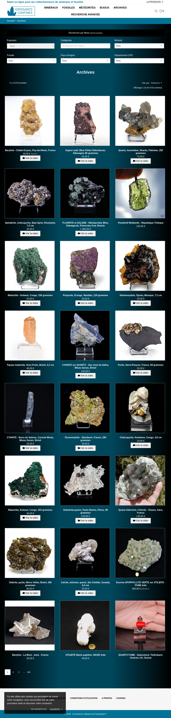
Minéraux (51, 7)
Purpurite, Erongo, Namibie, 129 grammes (85, 295)
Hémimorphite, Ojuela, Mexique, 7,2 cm (141, 295)
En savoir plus (38, 709)
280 (28, 672)
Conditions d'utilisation (83, 698)
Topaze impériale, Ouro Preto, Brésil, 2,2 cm (30, 365)
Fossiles (68, 7)
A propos (107, 698)
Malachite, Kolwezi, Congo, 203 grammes (30, 510)
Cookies (120, 698)
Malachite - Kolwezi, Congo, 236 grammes (30, 295)
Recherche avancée (85, 14)
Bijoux (104, 7)
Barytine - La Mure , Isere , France (30, 655)
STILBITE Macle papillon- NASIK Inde (86, 655)
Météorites (87, 7)
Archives (120, 7)
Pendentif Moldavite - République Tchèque (140, 223)
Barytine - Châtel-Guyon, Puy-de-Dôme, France (30, 150)
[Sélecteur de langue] (155, 2)
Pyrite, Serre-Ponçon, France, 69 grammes (140, 365)
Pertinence (156, 83)
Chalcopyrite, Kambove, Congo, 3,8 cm (141, 437)
